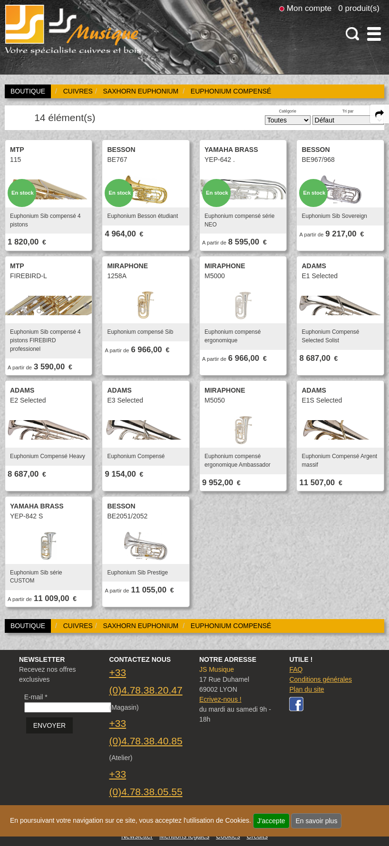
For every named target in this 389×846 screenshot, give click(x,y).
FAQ (295, 669)
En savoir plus (316, 821)
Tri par (348, 111)
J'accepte (271, 821)
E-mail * (36, 697)
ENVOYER (49, 725)
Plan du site (306, 689)
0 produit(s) (358, 8)
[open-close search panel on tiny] (352, 34)
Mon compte (309, 8)
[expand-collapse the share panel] (379, 113)
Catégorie (287, 111)
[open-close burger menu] (374, 34)
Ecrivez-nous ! (220, 699)
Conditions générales (320, 679)
